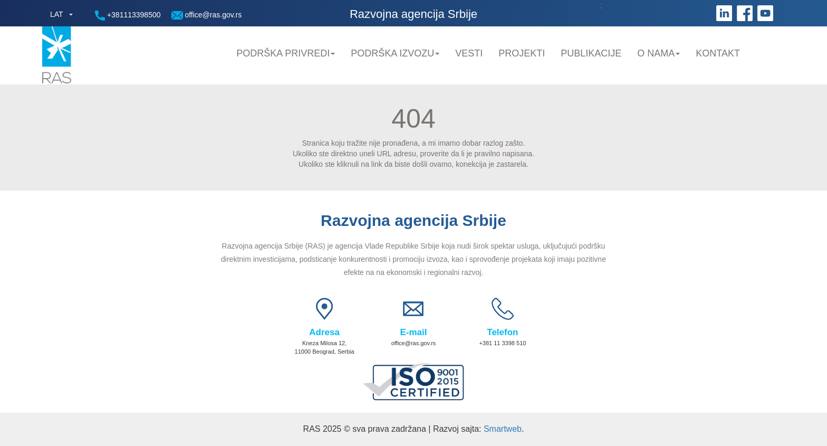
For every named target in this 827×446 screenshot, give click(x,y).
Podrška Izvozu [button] (395, 53)
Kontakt (718, 53)
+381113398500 (128, 16)
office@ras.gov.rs (206, 15)
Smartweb (503, 428)
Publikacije (591, 53)
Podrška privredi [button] (285, 53)
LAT (56, 14)
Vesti (469, 53)
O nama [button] (658, 53)
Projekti (521, 53)
